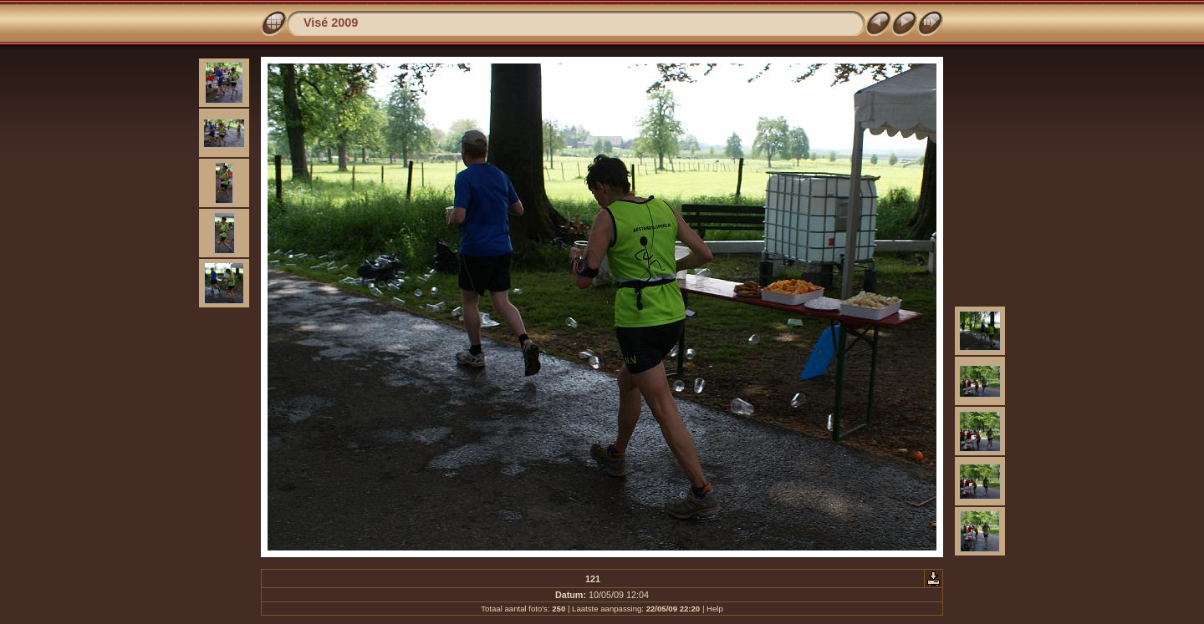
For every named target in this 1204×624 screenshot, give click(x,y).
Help (715, 608)
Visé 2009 (331, 22)
